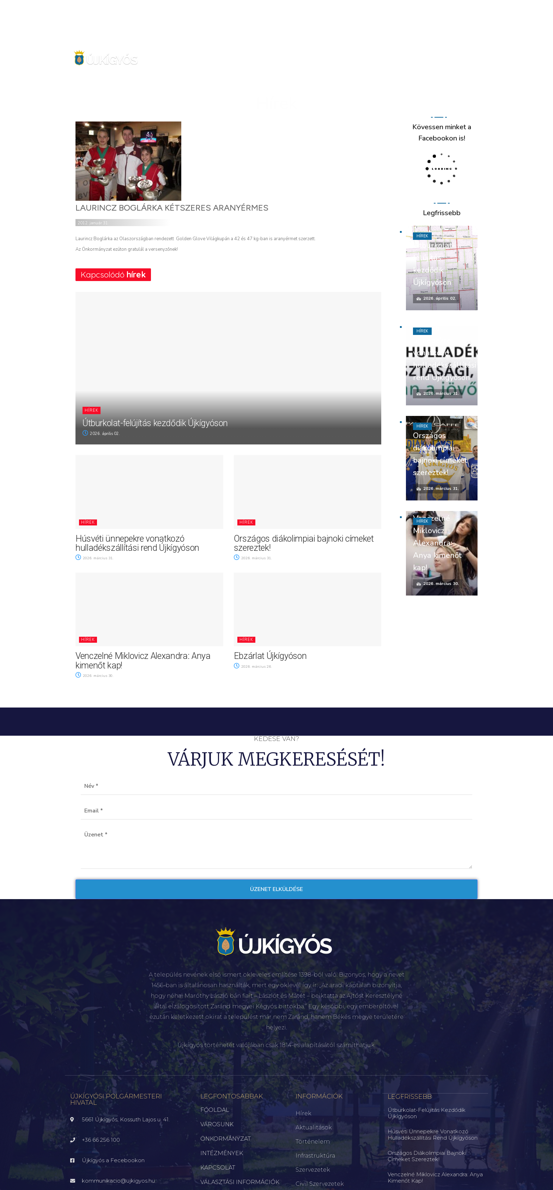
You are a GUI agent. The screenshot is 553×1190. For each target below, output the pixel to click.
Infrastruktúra (315, 1155)
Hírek (91, 410)
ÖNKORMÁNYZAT (225, 1138)
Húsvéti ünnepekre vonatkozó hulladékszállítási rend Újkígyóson (137, 543)
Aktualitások (314, 1127)
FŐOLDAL (214, 1110)
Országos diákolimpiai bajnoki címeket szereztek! (304, 543)
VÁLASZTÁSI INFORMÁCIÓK (239, 1182)
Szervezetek (313, 1169)
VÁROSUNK (216, 1124)
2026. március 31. (95, 558)
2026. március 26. (254, 666)
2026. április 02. (101, 433)
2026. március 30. (95, 675)
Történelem (313, 1141)
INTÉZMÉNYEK (221, 1153)
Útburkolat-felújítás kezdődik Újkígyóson (155, 423)
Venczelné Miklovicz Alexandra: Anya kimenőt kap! (143, 660)
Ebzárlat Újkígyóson (270, 656)
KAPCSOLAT (217, 1167)
